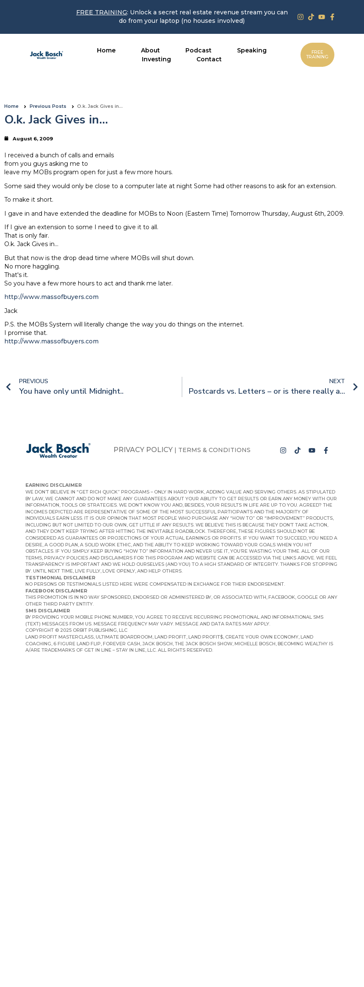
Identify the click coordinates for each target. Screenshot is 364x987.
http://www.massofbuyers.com (51, 297)
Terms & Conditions (214, 450)
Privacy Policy (143, 450)
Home (11, 106)
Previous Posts (48, 106)
